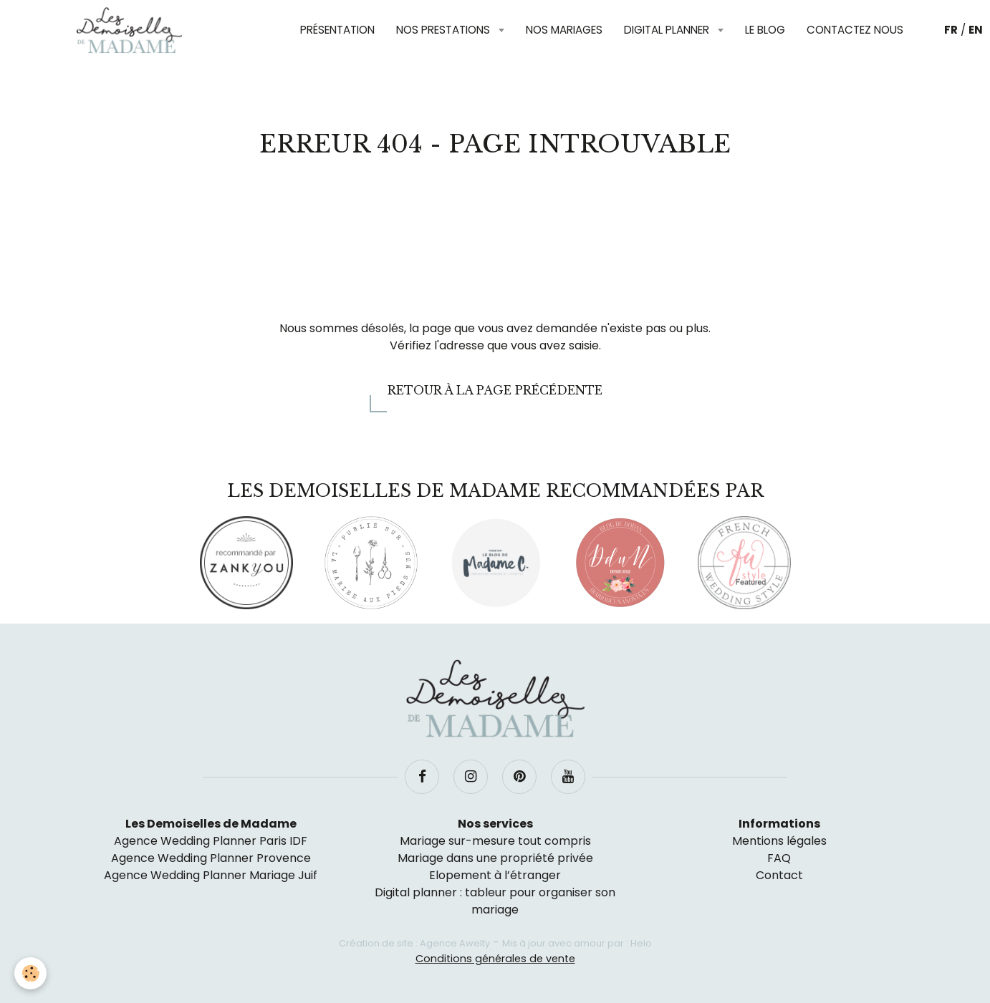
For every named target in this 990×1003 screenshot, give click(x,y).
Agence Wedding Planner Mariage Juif (210, 875)
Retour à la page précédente (495, 390)
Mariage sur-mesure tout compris (495, 841)
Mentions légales (779, 841)
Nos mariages (564, 29)
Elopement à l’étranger (495, 875)
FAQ (779, 858)
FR (951, 29)
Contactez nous (855, 29)
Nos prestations (444, 29)
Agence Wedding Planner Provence (211, 858)
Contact (779, 875)
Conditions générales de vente (495, 958)
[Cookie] (30, 973)
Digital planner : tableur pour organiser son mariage (495, 901)
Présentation (337, 29)
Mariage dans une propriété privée (495, 858)
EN (976, 29)
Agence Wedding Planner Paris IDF (210, 841)
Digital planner (668, 29)
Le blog (765, 29)
